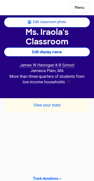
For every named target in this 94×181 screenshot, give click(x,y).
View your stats (47, 105)
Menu (79, 7)
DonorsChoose (16, 8)
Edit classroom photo (47, 22)
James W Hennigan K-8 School (47, 65)
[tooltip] (68, 81)
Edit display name (47, 52)
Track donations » (47, 178)
